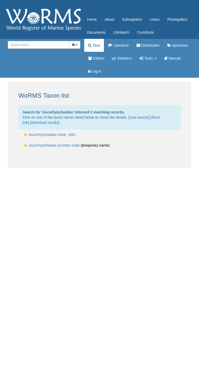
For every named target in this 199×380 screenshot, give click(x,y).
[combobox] (38, 45)
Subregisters (132, 19)
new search (138, 117)
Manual (172, 58)
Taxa (94, 45)
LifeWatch (121, 32)
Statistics (122, 58)
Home (92, 19)
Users (155, 19)
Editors (96, 58)
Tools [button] (147, 58)
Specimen (177, 45)
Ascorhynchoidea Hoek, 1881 (49, 135)
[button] (26, 135)
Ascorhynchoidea (51, 145)
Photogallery (177, 19)
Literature (118, 45)
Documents (96, 32)
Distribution (148, 45)
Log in (94, 71)
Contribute (145, 32)
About (109, 19)
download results (44, 122)
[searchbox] (37, 44)
